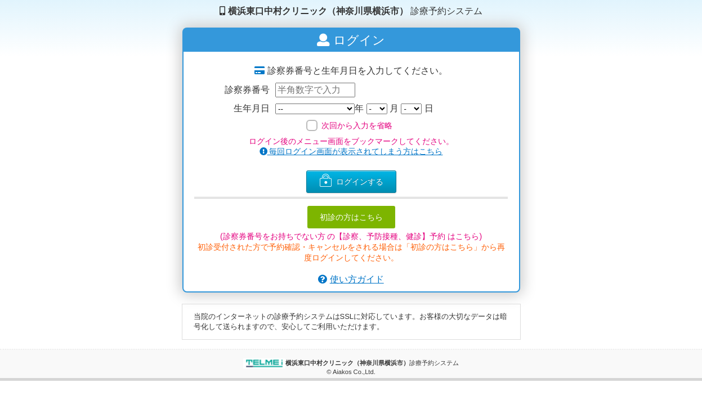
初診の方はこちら (351, 217)
